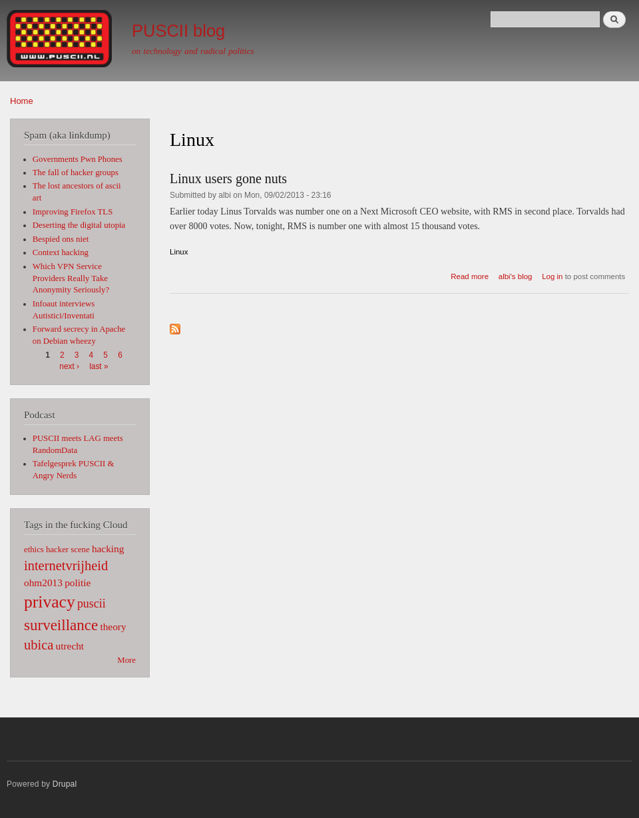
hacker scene (68, 549)
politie (78, 582)
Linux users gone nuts (228, 178)
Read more (470, 276)
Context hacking (61, 252)
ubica (38, 644)
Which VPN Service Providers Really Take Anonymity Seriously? (71, 278)
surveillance (61, 624)
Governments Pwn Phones (77, 159)
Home (21, 101)
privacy (49, 602)
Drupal (65, 784)
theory (113, 626)
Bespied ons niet (61, 239)
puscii (91, 603)
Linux (179, 252)
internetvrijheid (66, 565)
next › (69, 366)
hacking (108, 548)
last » (98, 366)
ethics (34, 549)
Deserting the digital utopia (79, 225)
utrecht (70, 645)
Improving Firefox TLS (72, 211)
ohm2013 (43, 582)
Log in (552, 276)
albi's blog (515, 276)
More (126, 660)
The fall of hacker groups (75, 172)
